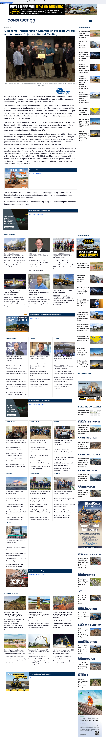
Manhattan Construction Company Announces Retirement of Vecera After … (16, 387)
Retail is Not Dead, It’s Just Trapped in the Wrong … (83, 412)
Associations (10, 422)
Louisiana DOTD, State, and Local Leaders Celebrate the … (40, 467)
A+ (93, 20)
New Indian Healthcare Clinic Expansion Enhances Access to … (40, 518)
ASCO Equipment (35, 173)
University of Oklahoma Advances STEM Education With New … (40, 492)
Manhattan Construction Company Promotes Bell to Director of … (14, 358)
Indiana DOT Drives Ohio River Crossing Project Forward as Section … (84, 446)
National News (84, 27)
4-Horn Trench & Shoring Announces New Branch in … (62, 511)
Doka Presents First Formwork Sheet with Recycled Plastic (83, 338)
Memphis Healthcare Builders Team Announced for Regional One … (63, 358)
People (32, 338)
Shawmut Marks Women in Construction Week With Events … (16, 380)
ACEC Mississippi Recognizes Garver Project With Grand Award (16, 465)
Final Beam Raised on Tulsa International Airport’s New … (14, 565)
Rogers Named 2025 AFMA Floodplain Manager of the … (14, 454)
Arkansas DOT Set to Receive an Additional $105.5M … (63, 367)
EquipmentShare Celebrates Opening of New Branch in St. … (15, 505)
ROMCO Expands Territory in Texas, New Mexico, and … (62, 516)
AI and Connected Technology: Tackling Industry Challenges (83, 265)
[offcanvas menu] (97, 21)
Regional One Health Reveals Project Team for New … (38, 505)
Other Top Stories (11, 593)
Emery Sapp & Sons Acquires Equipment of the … (14, 492)
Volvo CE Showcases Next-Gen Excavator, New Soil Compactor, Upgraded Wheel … (84, 98)
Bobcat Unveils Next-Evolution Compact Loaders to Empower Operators (84, 56)
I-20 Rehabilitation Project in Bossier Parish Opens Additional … (64, 373)
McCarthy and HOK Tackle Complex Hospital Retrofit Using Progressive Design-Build (83, 429)
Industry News (9, 235)
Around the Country (85, 373)
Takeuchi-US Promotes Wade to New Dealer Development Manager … (16, 373)
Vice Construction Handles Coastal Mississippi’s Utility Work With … (16, 512)
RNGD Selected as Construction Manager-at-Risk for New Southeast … (63, 387)
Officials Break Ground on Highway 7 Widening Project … (39, 441)
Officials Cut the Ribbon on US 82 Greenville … (16, 549)
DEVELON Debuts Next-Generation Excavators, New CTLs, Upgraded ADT (84, 123)
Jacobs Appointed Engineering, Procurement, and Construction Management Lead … (63, 379)
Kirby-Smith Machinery (37, 214)
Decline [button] (2, 3)
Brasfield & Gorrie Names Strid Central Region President (39, 357)
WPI (31, 678)
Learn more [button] (47, 1)
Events (8, 522)
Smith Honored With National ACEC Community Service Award (16, 441)
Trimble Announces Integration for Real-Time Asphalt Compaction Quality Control (83, 82)
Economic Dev (35, 473)
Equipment (9, 473)
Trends (56, 422)
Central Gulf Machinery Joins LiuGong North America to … (14, 518)
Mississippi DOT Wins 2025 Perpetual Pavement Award (14, 460)
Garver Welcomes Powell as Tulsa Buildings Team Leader (40, 380)
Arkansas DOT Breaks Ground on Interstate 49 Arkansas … (16, 554)
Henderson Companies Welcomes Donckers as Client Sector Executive (40, 366)
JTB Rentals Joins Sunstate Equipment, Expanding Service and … (16, 394)
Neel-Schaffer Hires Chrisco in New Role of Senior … (39, 386)
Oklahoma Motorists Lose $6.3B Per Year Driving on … (64, 458)
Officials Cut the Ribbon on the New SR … (39, 456)
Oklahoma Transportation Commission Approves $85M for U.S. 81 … (40, 450)
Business (57, 473)
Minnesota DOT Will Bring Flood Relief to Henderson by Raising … (83, 683)
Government (34, 422)
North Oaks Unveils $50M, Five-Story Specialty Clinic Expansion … (40, 500)
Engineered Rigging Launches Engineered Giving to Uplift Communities (63, 442)
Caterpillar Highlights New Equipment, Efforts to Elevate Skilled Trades (84, 68)
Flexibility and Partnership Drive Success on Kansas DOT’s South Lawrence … (84, 583)
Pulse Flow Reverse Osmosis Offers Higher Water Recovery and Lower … (84, 600)
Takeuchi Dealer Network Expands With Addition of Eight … (64, 505)
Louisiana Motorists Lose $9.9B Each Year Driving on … (63, 464)
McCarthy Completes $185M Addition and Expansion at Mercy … (40, 512)
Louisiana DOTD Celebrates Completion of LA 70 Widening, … (40, 462)
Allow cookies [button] (8, 3)
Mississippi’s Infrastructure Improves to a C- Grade (62, 469)
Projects (57, 338)
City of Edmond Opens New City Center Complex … (15, 541)
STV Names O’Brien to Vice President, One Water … (14, 367)
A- (88, 20)
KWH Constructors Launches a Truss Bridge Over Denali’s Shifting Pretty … (83, 633)
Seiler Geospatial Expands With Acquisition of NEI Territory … (15, 500)
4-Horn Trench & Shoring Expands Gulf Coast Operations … (64, 500)
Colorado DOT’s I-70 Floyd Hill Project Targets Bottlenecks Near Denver (83, 650)
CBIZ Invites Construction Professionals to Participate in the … (64, 452)
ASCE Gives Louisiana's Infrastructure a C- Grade (13, 449)
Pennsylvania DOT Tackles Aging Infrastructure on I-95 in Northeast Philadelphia (83, 462)
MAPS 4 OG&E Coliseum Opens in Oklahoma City (16, 560)
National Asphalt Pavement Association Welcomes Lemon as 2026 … (40, 373)
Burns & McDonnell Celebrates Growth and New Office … (63, 492)
